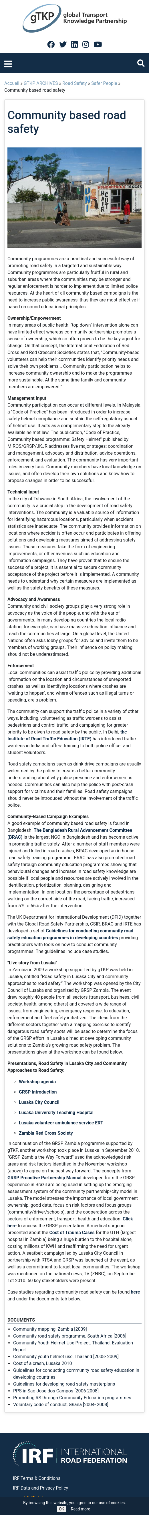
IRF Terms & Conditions (36, 1478)
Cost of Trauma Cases (71, 1232)
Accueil (11, 83)
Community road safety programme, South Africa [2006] (69, 1336)
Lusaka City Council (39, 1102)
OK (61, 1509)
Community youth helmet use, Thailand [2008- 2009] (66, 1356)
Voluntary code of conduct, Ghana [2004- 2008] (60, 1404)
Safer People (104, 83)
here (135, 1292)
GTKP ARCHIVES (41, 83)
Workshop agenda (37, 1081)
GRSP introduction (38, 1092)
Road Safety (74, 83)
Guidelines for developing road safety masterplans (64, 1384)
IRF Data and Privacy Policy (40, 1488)
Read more (80, 1509)
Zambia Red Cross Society (46, 1133)
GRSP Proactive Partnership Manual (45, 1177)
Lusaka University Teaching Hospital (56, 1112)
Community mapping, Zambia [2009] (50, 1329)
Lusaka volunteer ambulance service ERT (61, 1123)
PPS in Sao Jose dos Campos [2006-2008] (56, 1391)
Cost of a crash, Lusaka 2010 (42, 1363)
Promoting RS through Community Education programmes (72, 1397)
